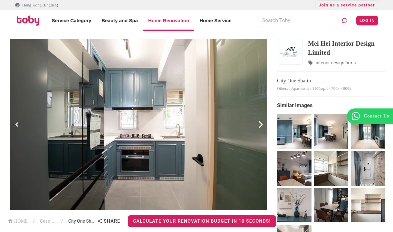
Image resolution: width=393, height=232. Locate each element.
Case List (48, 221)
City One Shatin (81, 221)
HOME (18, 221)
